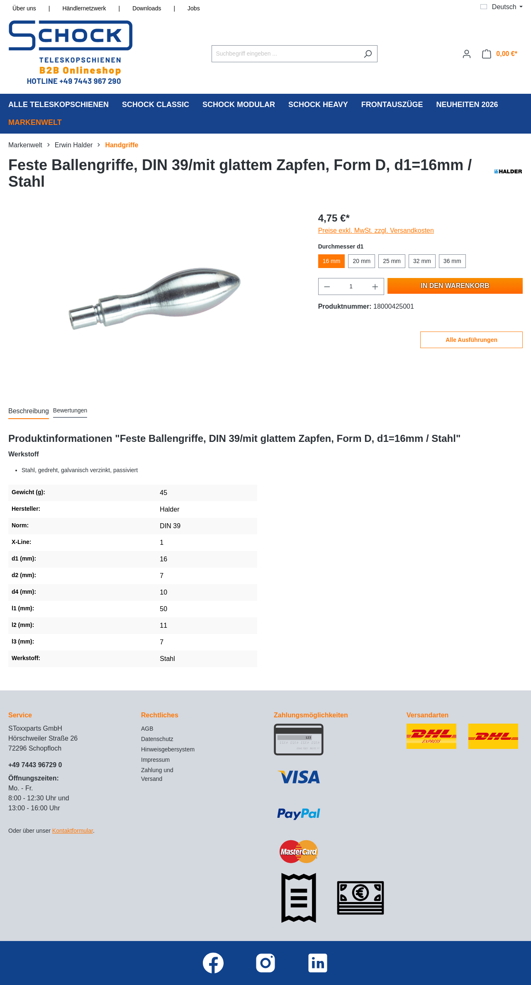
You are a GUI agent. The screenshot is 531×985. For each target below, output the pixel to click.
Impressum (155, 759)
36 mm (452, 261)
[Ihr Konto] (467, 54)
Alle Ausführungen (471, 339)
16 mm (332, 261)
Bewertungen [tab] (70, 410)
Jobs (194, 8)
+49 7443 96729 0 (35, 764)
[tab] (28, 411)
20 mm (361, 261)
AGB (147, 728)
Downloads (146, 8)
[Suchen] (368, 53)
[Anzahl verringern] (327, 286)
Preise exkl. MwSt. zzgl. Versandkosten (376, 230)
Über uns (24, 8)
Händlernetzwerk (84, 8)
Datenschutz (157, 739)
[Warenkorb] (500, 54)
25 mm (392, 261)
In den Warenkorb (455, 285)
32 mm (422, 261)
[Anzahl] (351, 286)
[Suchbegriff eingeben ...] (285, 53)
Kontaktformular (72, 830)
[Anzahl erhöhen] (375, 286)
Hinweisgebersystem (168, 749)
